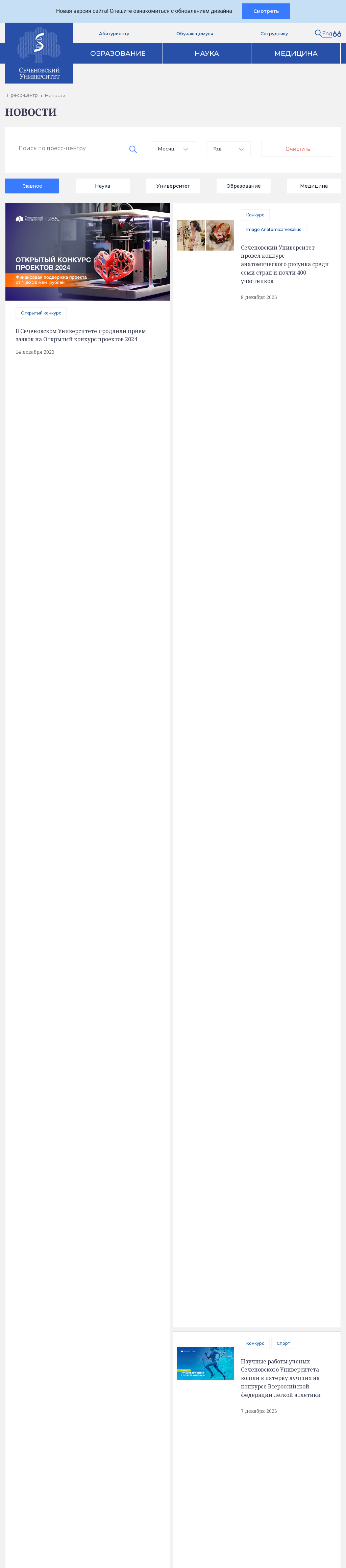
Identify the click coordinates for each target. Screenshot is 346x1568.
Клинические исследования (283, 1337)
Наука (207, 53)
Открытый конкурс (41, 312)
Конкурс (255, 214)
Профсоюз (200, 600)
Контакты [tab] (143, 1287)
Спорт (283, 321)
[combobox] (173, 148)
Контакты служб (170, 1419)
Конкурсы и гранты (272, 1360)
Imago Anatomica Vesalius (273, 229)
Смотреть (266, 11)
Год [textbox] (217, 149)
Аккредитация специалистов (172, 1326)
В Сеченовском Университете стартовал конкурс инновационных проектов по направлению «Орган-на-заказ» (87, 993)
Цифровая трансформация (170, 1349)
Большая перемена (267, 868)
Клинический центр (273, 1326)
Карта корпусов (211, 1287)
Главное (32, 186)
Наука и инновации (160, 1337)
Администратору (172, 1517)
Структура (38, 1344)
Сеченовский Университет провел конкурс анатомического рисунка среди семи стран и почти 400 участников (285, 264)
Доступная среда (47, 1332)
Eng (327, 33)
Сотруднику (274, 33)
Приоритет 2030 (264, 413)
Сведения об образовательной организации (63, 1318)
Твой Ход (256, 944)
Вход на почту (167, 1471)
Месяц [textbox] (166, 149)
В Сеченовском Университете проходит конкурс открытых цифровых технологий (113, 615)
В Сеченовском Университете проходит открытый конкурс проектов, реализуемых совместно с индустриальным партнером (282, 448)
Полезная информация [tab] (64, 1287)
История (36, 1355)
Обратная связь (45, 1367)
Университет (173, 186)
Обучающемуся (194, 33)
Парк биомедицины (273, 1349)
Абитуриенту (114, 33)
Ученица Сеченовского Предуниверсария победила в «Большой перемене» (282, 895)
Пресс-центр (266, 1314)
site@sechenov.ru (259, 1472)
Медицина (296, 53)
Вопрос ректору (170, 1436)
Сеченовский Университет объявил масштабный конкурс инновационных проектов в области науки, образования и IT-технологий (283, 1079)
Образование (118, 53)
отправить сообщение (84, 809)
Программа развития (163, 1360)
